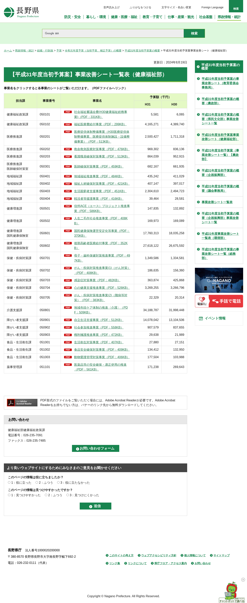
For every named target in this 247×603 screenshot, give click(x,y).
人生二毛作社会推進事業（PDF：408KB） (101, 221)
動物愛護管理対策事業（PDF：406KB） (102, 357)
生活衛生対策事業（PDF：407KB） (99, 342)
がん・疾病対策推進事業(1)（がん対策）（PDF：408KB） (102, 270)
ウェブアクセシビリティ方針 (158, 555)
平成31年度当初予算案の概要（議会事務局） (220, 188)
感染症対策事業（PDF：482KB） (97, 280)
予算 (59, 50)
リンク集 (114, 563)
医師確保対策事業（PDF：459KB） (99, 166)
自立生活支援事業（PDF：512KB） (99, 320)
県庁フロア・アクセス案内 (170, 563)
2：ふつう (46, 482)
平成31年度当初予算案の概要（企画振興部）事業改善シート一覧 (220, 218)
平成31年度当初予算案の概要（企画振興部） (220, 172)
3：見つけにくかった (84, 495)
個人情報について (195, 555)
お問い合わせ (203, 563)
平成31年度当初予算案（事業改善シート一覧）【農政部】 (220, 155)
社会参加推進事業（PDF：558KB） (99, 327)
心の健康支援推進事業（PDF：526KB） (102, 287)
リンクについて (137, 563)
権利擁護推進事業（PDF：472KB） (99, 334)
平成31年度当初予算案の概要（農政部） (220, 101)
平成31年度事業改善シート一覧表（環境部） (220, 236)
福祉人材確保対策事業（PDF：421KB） (102, 183)
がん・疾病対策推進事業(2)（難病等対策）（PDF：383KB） (100, 298)
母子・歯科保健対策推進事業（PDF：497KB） (102, 258)
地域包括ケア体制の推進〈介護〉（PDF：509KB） (101, 310)
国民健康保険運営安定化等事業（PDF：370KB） (102, 233)
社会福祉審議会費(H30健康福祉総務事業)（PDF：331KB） (100, 114)
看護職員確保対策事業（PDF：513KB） (102, 156)
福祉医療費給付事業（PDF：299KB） (100, 124)
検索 (236, 8)
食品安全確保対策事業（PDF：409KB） (102, 349)
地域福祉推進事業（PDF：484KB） (99, 176)
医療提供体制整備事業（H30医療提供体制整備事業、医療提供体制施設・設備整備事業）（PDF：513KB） (102, 136)
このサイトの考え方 (121, 555)
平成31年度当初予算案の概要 (142, 50)
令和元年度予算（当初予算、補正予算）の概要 (93, 50)
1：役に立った (21, 482)
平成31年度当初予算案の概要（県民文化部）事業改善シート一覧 (220, 119)
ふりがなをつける (140, 7)
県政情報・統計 (24, 50)
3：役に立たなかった (75, 482)
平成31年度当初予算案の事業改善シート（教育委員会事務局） (220, 83)
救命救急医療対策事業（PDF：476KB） (102, 149)
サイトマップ (221, 555)
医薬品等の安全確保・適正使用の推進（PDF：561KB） (100, 367)
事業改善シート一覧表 (217, 202)
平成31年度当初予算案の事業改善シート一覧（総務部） (220, 254)
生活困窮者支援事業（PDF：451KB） (100, 191)
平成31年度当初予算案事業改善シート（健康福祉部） (220, 137)
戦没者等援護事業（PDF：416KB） (99, 198)
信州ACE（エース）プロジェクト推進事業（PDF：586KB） (102, 208)
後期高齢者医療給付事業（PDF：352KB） (101, 246)
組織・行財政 (45, 50)
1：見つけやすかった (26, 495)
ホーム (8, 50)
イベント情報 (216, 319)
